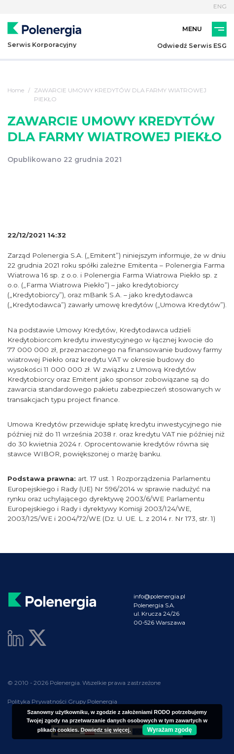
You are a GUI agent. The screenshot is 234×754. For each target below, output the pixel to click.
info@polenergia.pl (159, 596)
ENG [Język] (220, 6)
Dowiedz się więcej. (106, 730)
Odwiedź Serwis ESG (192, 45)
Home (15, 90)
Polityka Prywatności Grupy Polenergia (62, 701)
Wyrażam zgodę (169, 729)
